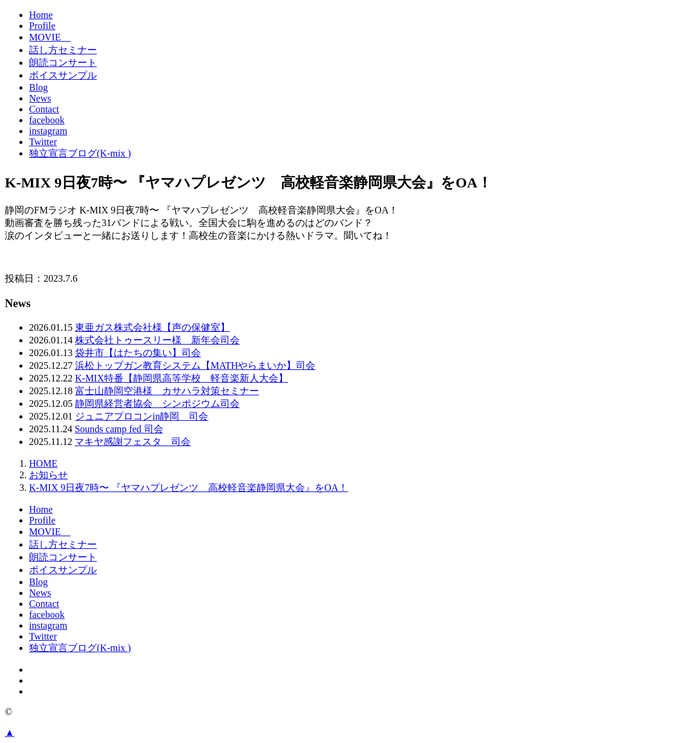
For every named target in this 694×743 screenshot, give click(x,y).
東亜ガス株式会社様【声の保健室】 (152, 327)
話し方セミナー (63, 50)
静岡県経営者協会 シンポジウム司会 (157, 403)
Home (41, 15)
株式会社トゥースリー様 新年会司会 (157, 340)
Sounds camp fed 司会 (118, 429)
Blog (38, 87)
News (40, 98)
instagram (48, 131)
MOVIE (49, 37)
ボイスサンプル (63, 75)
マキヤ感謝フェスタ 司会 (132, 441)
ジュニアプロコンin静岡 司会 (141, 416)
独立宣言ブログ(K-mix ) (80, 153)
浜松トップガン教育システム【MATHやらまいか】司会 (195, 365)
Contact (44, 109)
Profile (42, 26)
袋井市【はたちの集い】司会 (138, 353)
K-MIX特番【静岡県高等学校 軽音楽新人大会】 (181, 378)
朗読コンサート (63, 62)
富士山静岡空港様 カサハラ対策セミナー (167, 391)
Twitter (43, 142)
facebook (47, 120)
